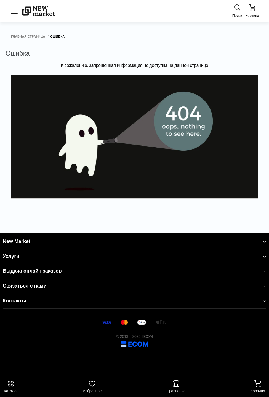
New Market (134, 241)
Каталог (11, 386)
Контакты (134, 301)
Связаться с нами (134, 286)
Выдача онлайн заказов (134, 271)
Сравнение (175, 386)
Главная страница (28, 36)
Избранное (92, 386)
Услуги (134, 256)
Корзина (258, 386)
